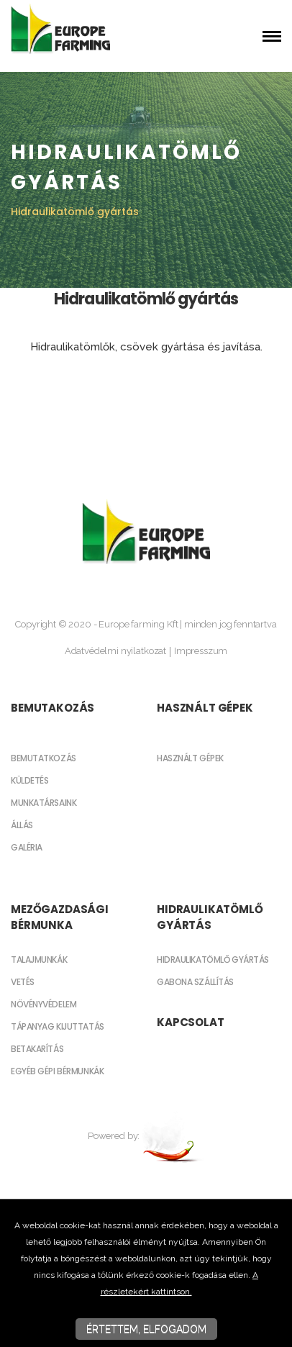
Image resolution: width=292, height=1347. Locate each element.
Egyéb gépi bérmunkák (57, 1071)
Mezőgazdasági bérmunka (60, 917)
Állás (22, 825)
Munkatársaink (43, 803)
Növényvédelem (43, 1004)
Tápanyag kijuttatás (57, 1026)
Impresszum (200, 650)
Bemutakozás (52, 707)
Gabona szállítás (195, 982)
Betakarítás (37, 1049)
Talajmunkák (39, 959)
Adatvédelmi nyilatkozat (115, 650)
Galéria (26, 847)
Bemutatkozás (43, 758)
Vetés (23, 982)
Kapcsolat (190, 1022)
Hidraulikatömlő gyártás (210, 917)
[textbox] (146, 321)
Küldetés (29, 780)
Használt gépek (205, 707)
